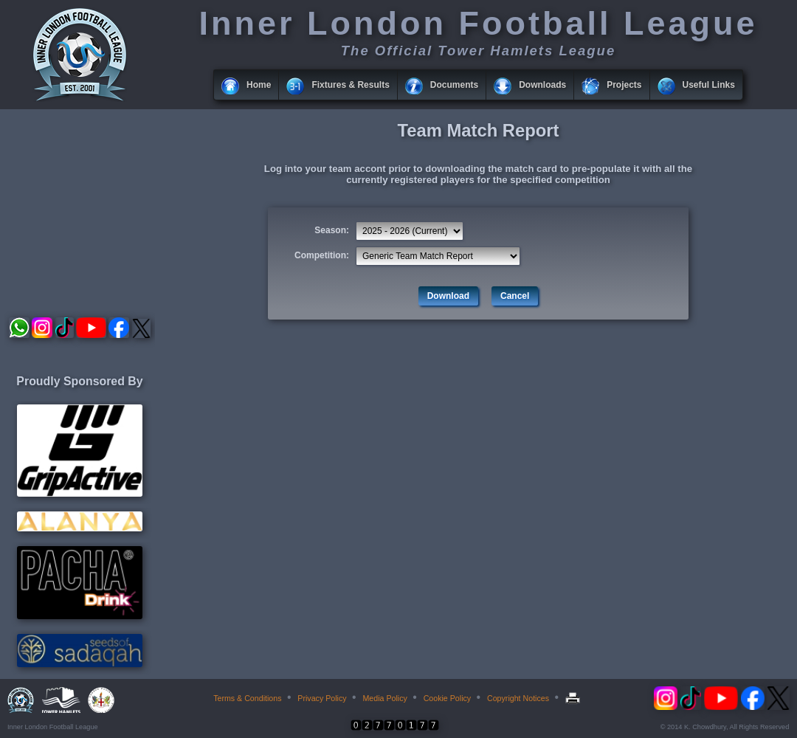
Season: (331, 230)
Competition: (321, 255)
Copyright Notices (518, 698)
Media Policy (384, 698)
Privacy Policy (321, 698)
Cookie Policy (448, 698)
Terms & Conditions (247, 698)
